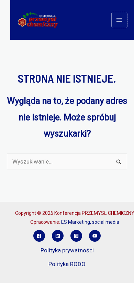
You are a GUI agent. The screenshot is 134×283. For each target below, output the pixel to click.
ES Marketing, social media (90, 222)
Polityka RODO (67, 264)
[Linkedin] (58, 236)
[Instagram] (76, 236)
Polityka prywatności (67, 250)
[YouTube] (95, 236)
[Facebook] (39, 236)
